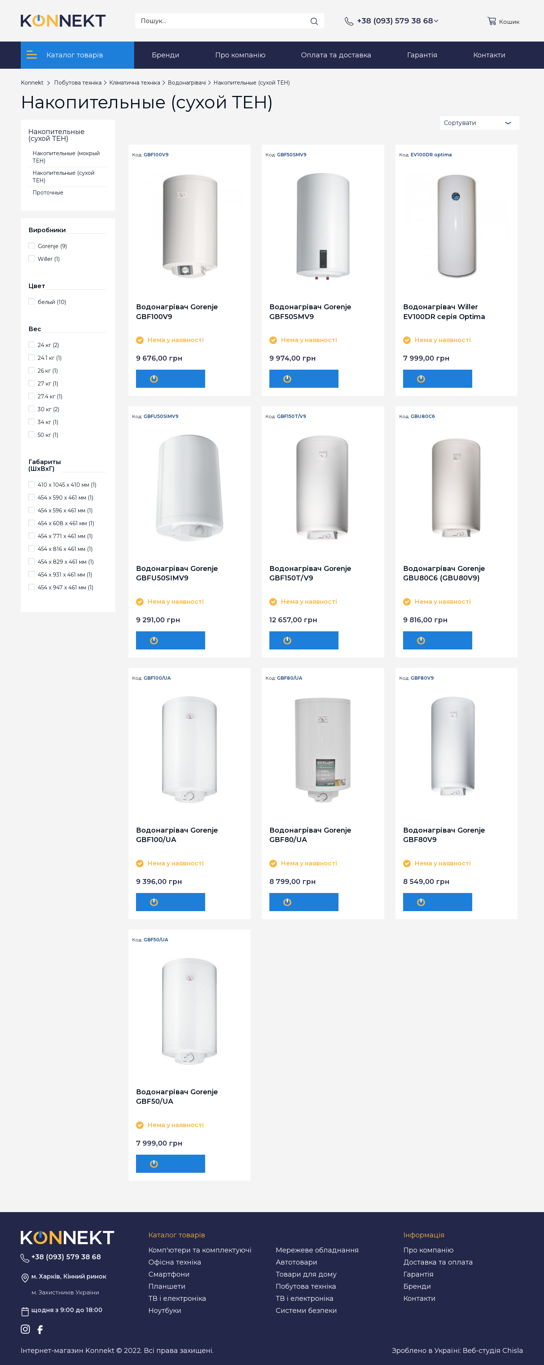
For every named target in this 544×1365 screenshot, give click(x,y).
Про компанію (428, 1250)
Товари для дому (306, 1274)
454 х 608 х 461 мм (66, 523)
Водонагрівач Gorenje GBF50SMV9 (310, 312)
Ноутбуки (164, 1310)
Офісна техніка (174, 1262)
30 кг (48, 409)
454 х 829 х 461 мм (66, 561)
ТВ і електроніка (177, 1298)
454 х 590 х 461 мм (65, 497)
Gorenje (52, 246)
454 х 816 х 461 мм (65, 549)
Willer (49, 259)
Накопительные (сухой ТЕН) (63, 177)
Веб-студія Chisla (493, 1350)
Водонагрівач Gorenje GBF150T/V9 (310, 573)
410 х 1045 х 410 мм (67, 484)
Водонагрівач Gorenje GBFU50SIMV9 (177, 573)
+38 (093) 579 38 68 (398, 20)
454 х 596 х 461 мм (65, 510)
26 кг (48, 370)
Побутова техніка (306, 1286)
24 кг (48, 345)
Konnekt (32, 82)
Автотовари (296, 1262)
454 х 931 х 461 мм (65, 574)
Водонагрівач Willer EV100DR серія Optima (444, 312)
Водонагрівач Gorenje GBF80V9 (444, 835)
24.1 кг (50, 358)
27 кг (48, 383)
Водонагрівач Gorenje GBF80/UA (310, 835)
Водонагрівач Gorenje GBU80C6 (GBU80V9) (444, 573)
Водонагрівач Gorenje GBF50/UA (177, 1097)
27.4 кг (50, 396)
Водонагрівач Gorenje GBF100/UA (177, 835)
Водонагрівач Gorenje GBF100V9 (177, 312)
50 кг (48, 435)
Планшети (166, 1286)
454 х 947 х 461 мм (65, 587)
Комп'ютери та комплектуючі (200, 1250)
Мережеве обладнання (317, 1250)
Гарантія (418, 1274)
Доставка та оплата (438, 1262)
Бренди (417, 1286)
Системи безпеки (306, 1310)
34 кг (48, 422)
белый (52, 302)
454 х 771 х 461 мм (65, 536)
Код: (137, 154)
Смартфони (169, 1274)
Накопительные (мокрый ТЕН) (66, 157)
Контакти (419, 1298)
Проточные (47, 192)
